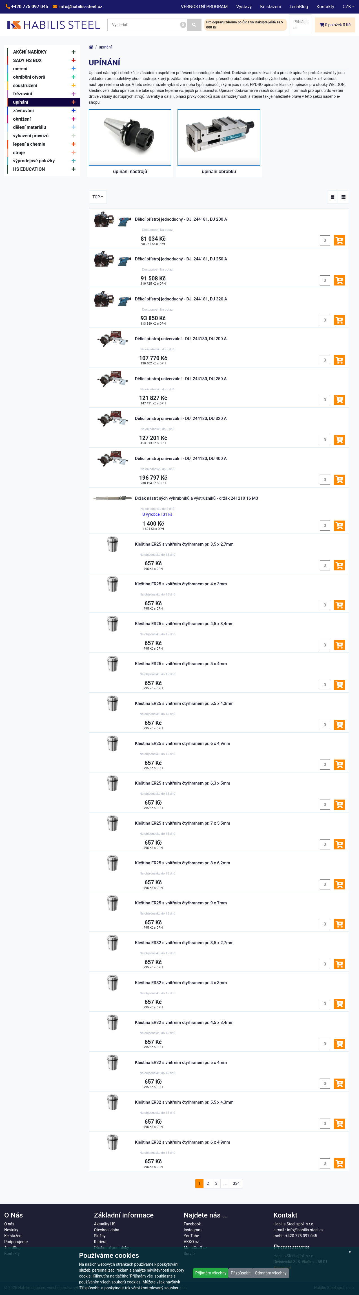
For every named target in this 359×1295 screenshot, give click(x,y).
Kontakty (325, 6)
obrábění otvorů (45, 77)
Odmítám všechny (270, 1273)
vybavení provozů (45, 136)
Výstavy (244, 6)
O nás (9, 1224)
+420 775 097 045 (29, 6)
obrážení (45, 119)
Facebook (192, 1224)
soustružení (45, 85)
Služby (100, 1236)
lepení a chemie (45, 144)
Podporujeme (16, 1241)
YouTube (191, 1236)
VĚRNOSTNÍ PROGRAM (204, 6)
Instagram (192, 1230)
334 (236, 1183)
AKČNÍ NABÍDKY (45, 52)
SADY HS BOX (45, 60)
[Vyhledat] (194, 25)
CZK (347, 6)
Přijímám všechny (210, 1273)
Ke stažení (270, 6)
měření (45, 69)
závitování (45, 111)
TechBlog (298, 6)
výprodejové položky (45, 161)
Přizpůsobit (241, 1273)
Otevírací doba (106, 1230)
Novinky (11, 1230)
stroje (45, 153)
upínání (45, 102)
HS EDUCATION (45, 169)
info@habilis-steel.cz (80, 6)
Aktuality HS (105, 1224)
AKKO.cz (191, 1241)
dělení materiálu (45, 127)
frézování (45, 94)
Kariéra (100, 1241)
